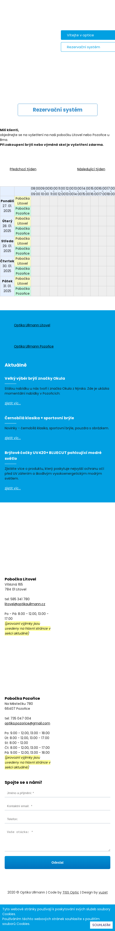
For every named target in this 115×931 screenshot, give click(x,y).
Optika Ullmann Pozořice (34, 346)
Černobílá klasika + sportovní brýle (39, 418)
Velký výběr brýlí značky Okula (35, 378)
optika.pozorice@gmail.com (27, 723)
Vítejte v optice (80, 35)
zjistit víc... (13, 403)
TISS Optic (71, 892)
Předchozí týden (23, 169)
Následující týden (91, 169)
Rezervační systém (83, 46)
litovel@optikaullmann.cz (25, 604)
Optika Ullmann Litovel (32, 325)
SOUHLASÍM (101, 925)
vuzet (103, 892)
